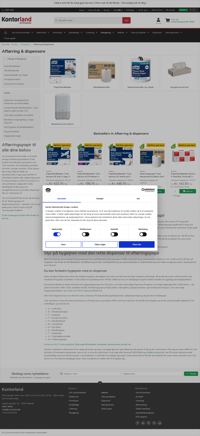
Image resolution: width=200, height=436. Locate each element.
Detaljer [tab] (100, 198)
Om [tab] (138, 198)
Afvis (63, 244)
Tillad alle (136, 244)
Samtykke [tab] (61, 198)
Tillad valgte (100, 244)
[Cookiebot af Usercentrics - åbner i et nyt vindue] (143, 190)
